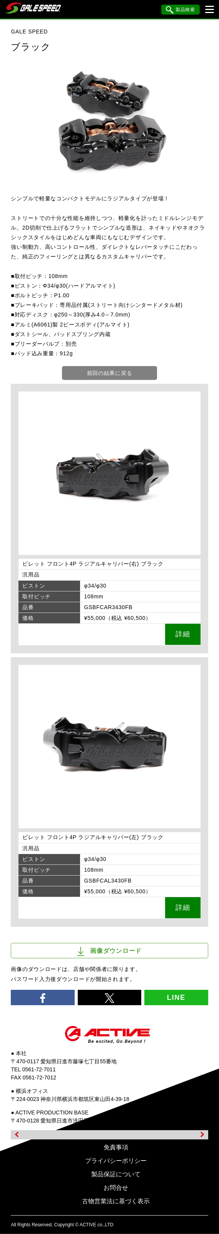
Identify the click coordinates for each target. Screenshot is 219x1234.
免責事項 (116, 1147)
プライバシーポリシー (116, 1160)
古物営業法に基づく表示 (116, 1201)
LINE (176, 997)
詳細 (183, 634)
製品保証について (115, 1174)
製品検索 (180, 10)
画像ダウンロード (109, 951)
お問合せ (116, 1187)
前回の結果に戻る (109, 373)
